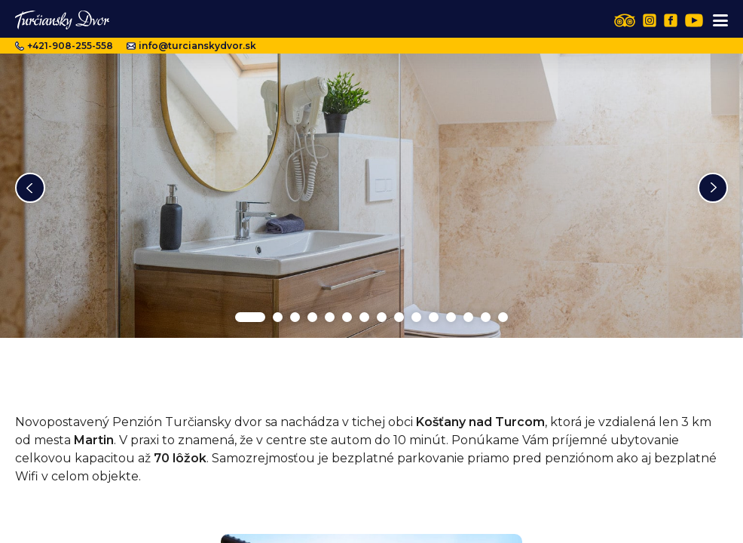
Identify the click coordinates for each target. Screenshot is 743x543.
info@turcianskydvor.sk (191, 45)
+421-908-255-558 (64, 45)
